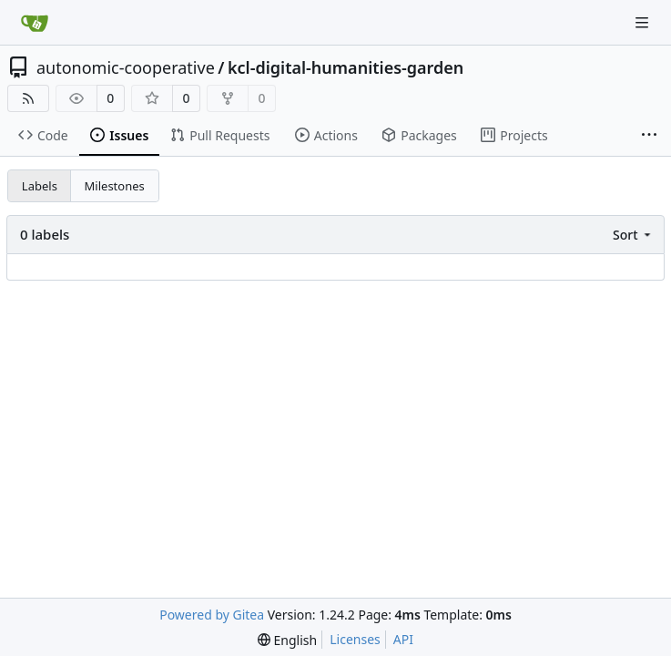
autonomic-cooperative (125, 67)
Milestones (115, 186)
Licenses (355, 639)
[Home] (34, 22)
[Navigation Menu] (643, 22)
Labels (39, 186)
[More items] (649, 136)
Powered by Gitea (211, 614)
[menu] (633, 235)
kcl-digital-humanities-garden (345, 67)
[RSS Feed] (28, 98)
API (403, 639)
